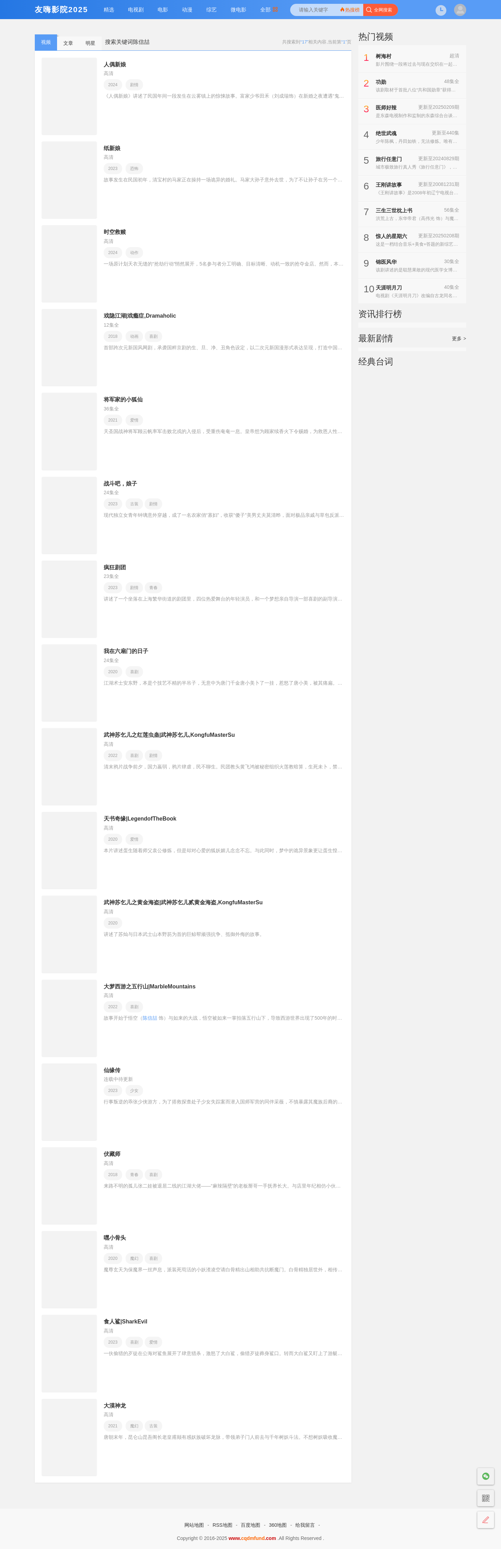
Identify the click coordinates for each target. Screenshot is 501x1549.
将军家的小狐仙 (123, 399)
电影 (163, 10)
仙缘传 (112, 1070)
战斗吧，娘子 (120, 484)
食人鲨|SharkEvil (125, 1321)
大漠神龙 (115, 1406)
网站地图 (194, 1525)
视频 (46, 42)
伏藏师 (112, 1154)
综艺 (211, 10)
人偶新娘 (115, 64)
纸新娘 (112, 148)
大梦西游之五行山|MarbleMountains (150, 986)
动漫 (187, 10)
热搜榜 (350, 10)
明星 (90, 43)
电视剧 (136, 10)
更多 (459, 338)
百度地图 (250, 1525)
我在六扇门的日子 (126, 651)
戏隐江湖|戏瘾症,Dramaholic (140, 316)
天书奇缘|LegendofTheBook (140, 819)
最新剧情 (375, 338)
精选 (109, 10)
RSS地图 (222, 1525)
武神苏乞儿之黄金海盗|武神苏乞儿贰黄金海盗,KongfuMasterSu (183, 902)
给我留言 (305, 1525)
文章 (68, 43)
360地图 (278, 1525)
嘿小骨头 (115, 1238)
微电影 (238, 10)
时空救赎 (115, 232)
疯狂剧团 (115, 567)
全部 (269, 10)
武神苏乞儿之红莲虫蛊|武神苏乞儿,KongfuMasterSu (169, 735)
